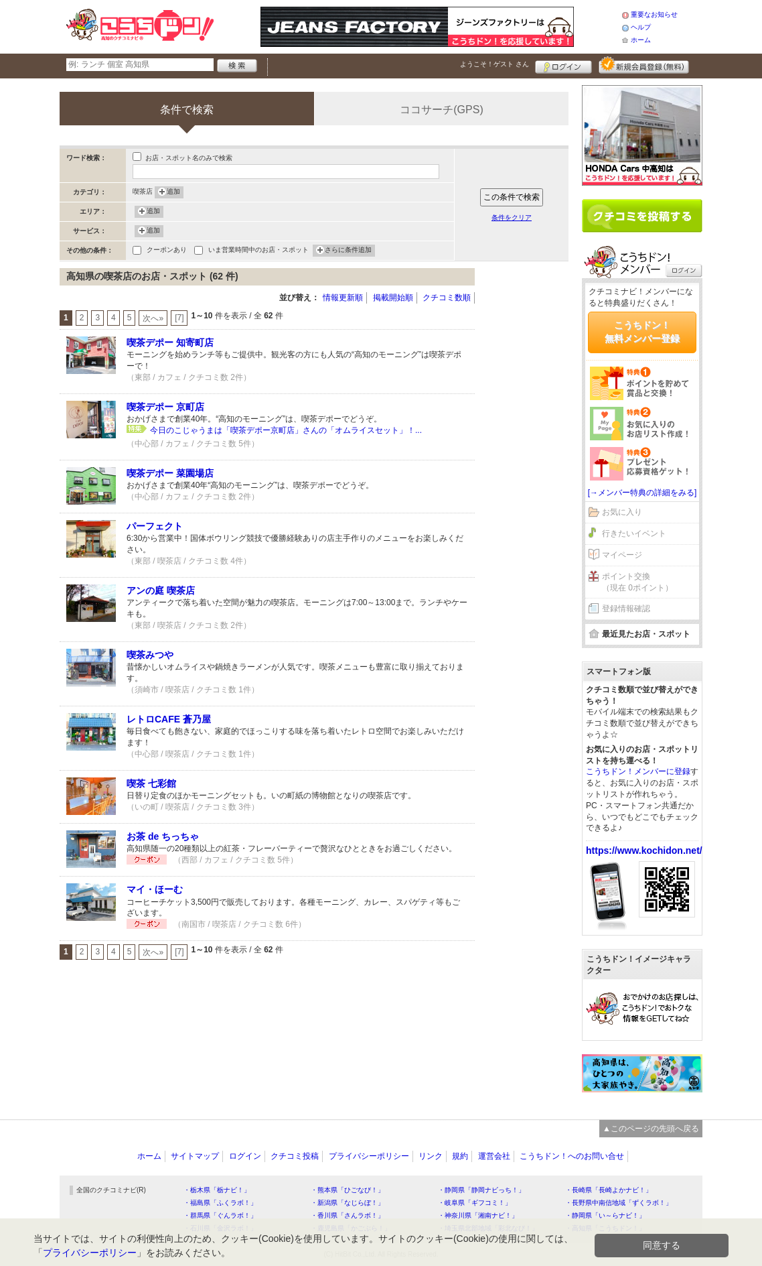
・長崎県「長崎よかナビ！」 (608, 1190)
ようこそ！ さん (494, 64)
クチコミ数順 (447, 297)
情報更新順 (343, 297)
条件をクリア (511, 217)
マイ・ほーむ (155, 889)
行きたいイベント (634, 533)
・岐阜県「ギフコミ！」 (475, 1202)
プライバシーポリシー (369, 1156)
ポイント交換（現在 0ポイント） (637, 582)
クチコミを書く (642, 216)
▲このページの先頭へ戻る (651, 1128)
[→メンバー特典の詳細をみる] (642, 492)
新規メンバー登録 (644, 65)
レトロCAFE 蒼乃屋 (169, 719)
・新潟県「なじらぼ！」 (347, 1202)
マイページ (622, 555)
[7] (179, 317)
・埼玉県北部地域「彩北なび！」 (488, 1228)
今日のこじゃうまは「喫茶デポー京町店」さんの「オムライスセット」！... (286, 430)
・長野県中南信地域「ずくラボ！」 (618, 1202)
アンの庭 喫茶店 (161, 590)
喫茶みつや (150, 654)
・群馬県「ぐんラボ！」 (220, 1215)
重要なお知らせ (654, 14)
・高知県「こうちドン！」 (605, 1228)
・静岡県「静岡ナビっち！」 (481, 1190)
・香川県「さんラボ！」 (347, 1215)
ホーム (641, 40)
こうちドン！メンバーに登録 (638, 771)
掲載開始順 (393, 297)
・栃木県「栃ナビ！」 (216, 1190)
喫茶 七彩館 (151, 783)
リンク (430, 1156)
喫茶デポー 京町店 (165, 406)
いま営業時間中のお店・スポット (258, 251)
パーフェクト (155, 526)
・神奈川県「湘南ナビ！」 (478, 1215)
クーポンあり (167, 251)
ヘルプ (641, 27)
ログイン (563, 65)
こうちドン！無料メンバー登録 (642, 332)
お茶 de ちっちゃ (163, 836)
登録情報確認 (626, 608)
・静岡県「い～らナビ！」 (605, 1215)
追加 (173, 192)
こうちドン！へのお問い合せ (572, 1156)
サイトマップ (195, 1156)
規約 (460, 1156)
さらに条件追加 (348, 250)
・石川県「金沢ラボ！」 (220, 1228)
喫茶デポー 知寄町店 (170, 342)
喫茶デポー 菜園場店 (170, 473)
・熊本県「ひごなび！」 (347, 1190)
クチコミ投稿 (295, 1156)
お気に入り (622, 512)
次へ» (153, 318)
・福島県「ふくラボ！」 (220, 1202)
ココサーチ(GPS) (441, 109)
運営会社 (494, 1156)
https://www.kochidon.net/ (644, 850)
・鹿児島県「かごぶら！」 (351, 1228)
